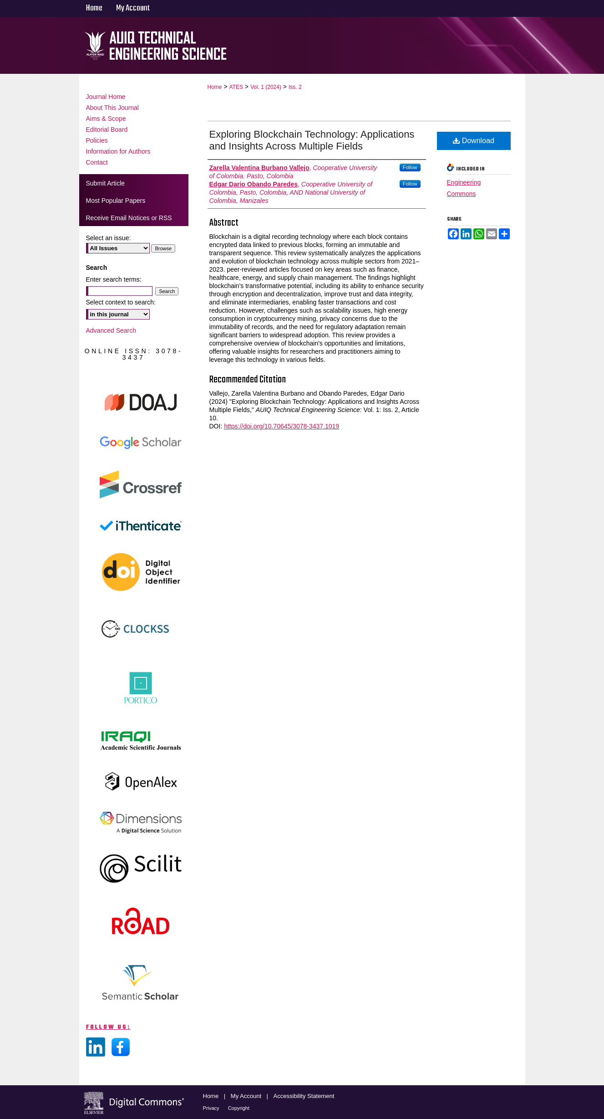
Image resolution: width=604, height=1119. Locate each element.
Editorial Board (107, 129)
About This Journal (112, 107)
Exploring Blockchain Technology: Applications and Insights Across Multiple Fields (312, 140)
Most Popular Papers (116, 200)
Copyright (238, 1108)
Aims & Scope (106, 118)
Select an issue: (108, 238)
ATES (236, 87)
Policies (97, 140)
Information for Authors (118, 151)
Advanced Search (111, 330)
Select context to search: (121, 302)
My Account (247, 1096)
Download (473, 140)
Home (215, 87)
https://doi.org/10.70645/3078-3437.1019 (281, 426)
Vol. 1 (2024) (265, 87)
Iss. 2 (295, 87)
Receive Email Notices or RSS (129, 218)
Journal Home (106, 96)
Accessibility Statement (304, 1096)
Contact (97, 162)
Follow (410, 167)
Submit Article (105, 183)
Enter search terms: (114, 279)
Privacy (212, 1108)
